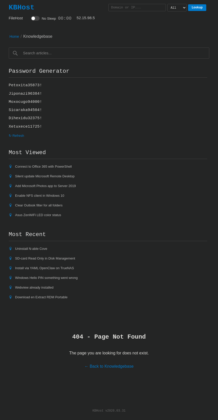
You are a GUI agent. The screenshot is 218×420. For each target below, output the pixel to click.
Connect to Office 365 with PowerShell (43, 166)
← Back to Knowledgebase (108, 366)
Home (14, 36)
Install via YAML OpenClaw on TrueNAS (44, 268)
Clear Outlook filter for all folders (39, 205)
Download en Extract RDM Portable (41, 297)
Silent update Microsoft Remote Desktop (45, 176)
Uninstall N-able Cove (31, 249)
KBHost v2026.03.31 (109, 410)
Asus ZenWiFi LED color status (38, 215)
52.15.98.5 (86, 18)
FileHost (16, 18)
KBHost (22, 7)
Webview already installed (34, 287)
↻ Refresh (16, 136)
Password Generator (39, 71)
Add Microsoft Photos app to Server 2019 (45, 186)
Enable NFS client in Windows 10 (39, 195)
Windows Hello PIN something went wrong (46, 278)
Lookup (197, 7)
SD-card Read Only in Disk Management (45, 258)
